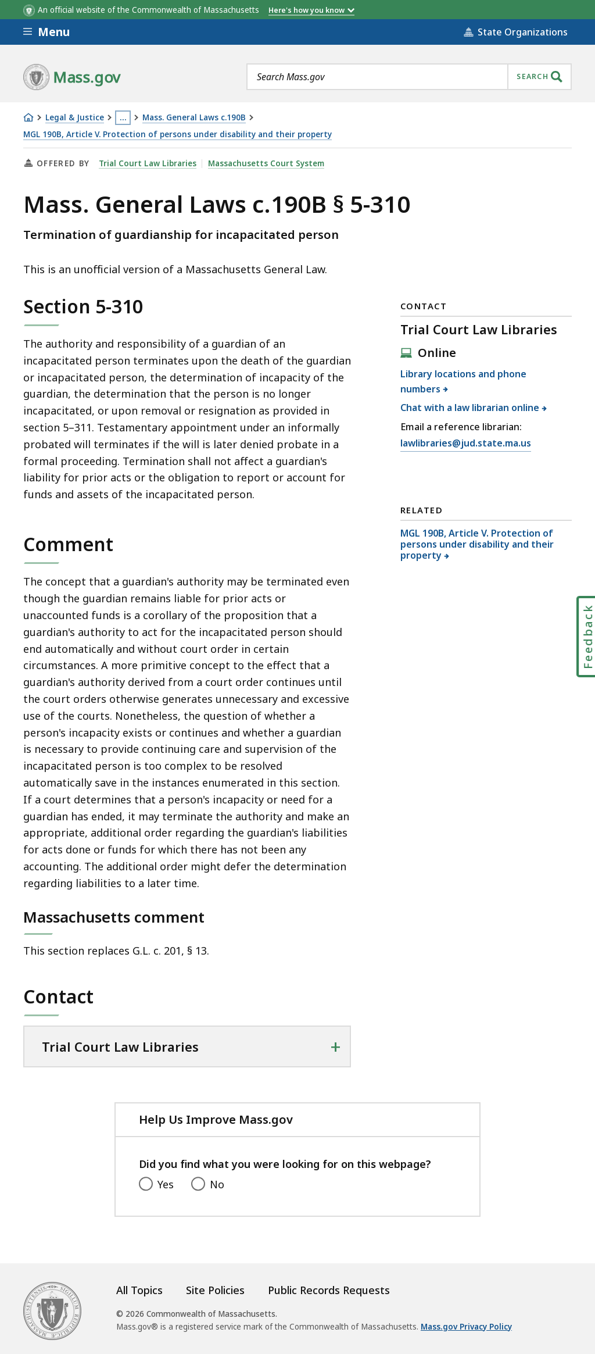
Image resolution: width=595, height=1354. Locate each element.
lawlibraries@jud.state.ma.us (465, 443)
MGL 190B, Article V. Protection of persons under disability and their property (177, 135)
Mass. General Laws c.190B (194, 118)
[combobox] (409, 76)
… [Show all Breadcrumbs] (123, 117)
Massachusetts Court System (266, 163)
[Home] (28, 117)
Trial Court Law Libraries (147, 163)
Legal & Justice (74, 118)
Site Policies (215, 1290)
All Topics (139, 1290)
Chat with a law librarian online (470, 407)
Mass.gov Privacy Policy (466, 1326)
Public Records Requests (329, 1290)
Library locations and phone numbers (463, 381)
